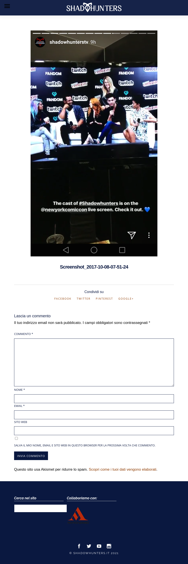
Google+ (126, 299)
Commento (23, 334)
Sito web (20, 422)
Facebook (63, 299)
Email (19, 406)
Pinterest (104, 299)
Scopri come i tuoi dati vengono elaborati (122, 469)
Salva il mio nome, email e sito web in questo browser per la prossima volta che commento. (84, 445)
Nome (19, 390)
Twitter (83, 299)
